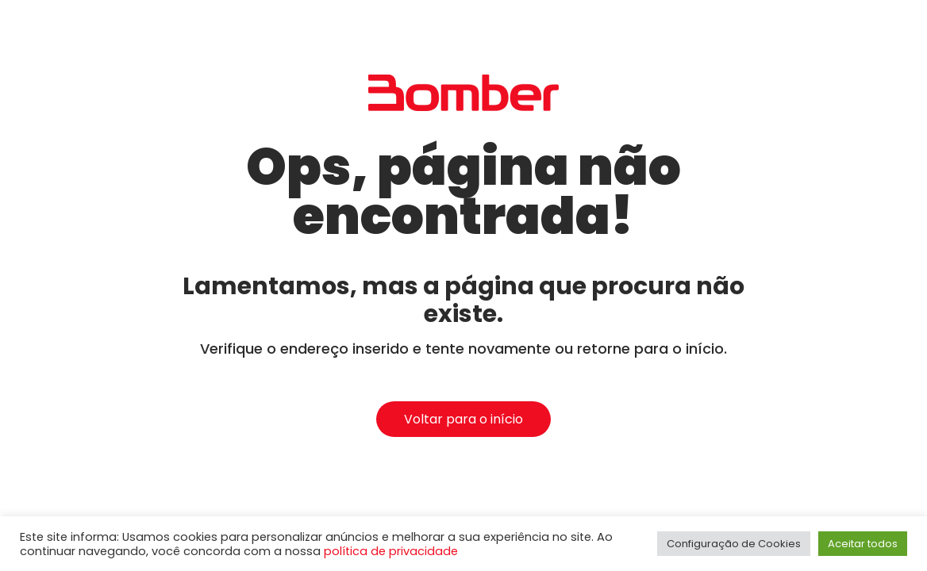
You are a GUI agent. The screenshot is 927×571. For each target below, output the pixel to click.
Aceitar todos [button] (863, 543)
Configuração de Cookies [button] (734, 543)
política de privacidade (391, 551)
